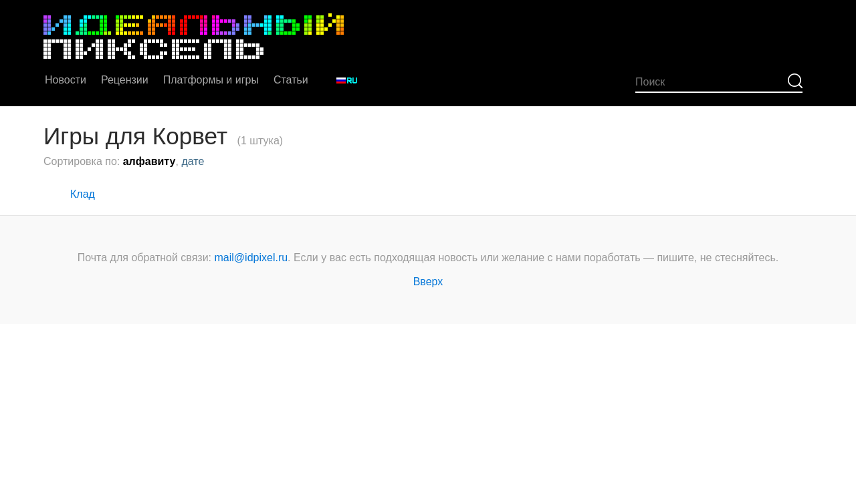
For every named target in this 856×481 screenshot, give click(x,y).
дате (192, 161)
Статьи (291, 80)
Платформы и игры (211, 80)
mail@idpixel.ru (251, 257)
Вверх (428, 281)
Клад (82, 194)
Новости (65, 80)
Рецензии (124, 80)
